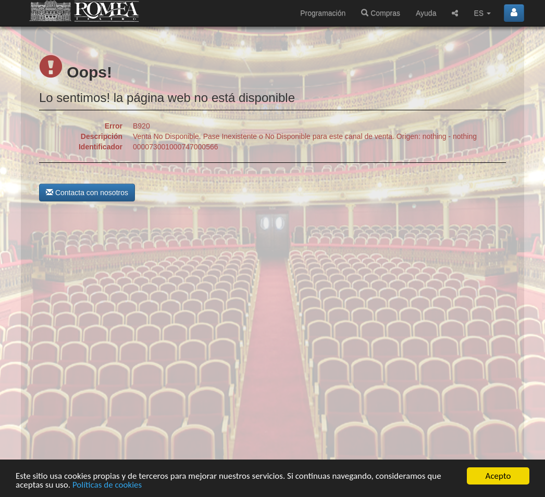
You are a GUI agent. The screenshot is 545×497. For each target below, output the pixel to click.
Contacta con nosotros (87, 192)
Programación (322, 13)
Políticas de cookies (107, 485)
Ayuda (426, 13)
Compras (380, 13)
